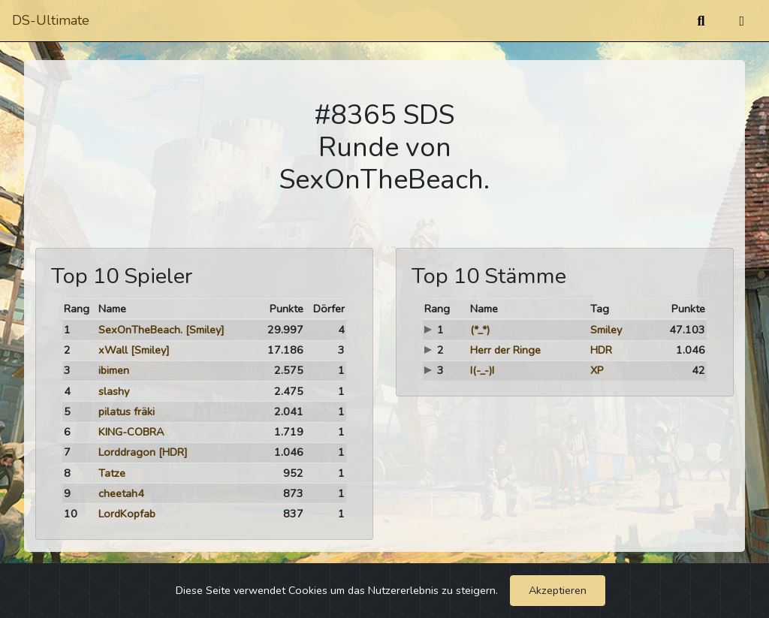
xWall (113, 349)
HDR (601, 349)
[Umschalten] (741, 21)
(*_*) (480, 329)
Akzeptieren (558, 590)
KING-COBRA (131, 431)
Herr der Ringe (505, 349)
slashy (113, 391)
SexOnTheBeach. (140, 329)
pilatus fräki (126, 411)
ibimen (113, 370)
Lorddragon (126, 452)
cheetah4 (121, 493)
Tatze (111, 473)
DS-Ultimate (50, 20)
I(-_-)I (482, 370)
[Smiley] (205, 329)
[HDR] (173, 452)
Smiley (606, 329)
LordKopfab (126, 513)
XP (597, 370)
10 (70, 513)
